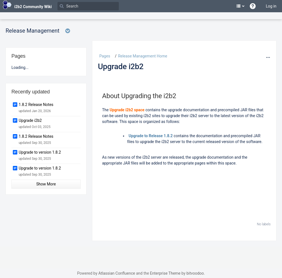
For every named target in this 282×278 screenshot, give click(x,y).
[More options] (268, 57)
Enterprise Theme (165, 273)
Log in (271, 6)
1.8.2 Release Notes (36, 104)
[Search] (88, 6)
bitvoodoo (195, 273)
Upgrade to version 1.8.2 (40, 152)
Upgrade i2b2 (121, 66)
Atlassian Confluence (116, 273)
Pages (104, 56)
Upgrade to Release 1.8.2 (151, 136)
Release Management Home (142, 56)
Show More (46, 184)
